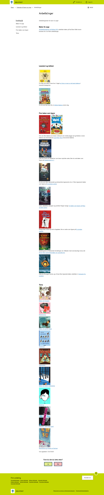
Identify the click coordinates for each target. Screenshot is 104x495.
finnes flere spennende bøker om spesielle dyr (52, 253)
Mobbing (41, 405)
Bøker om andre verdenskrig (47, 386)
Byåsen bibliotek (33, 480)
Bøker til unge (20, 23)
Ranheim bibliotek (33, 482)
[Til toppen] (96, 473)
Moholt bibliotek (24, 482)
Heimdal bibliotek (42, 480)
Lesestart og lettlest (21, 27)
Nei (58, 464)
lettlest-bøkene (58, 105)
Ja (48, 464)
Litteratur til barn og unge (24, 7)
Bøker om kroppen (44, 301)
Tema (17, 33)
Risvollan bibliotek (44, 482)
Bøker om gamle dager (45, 329)
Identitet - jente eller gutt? (46, 426)
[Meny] (90, 7)
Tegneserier (42, 365)
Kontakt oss (87, 477)
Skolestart (42, 347)
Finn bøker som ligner (22, 30)
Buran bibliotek (24, 480)
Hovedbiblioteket (15, 480)
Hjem (12, 7)
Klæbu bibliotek (15, 482)
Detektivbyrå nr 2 (49, 160)
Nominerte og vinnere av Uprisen (48, 448)
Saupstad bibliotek (15, 483)
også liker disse (58, 138)
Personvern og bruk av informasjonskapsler (64, 491)
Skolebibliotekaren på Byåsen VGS (48, 29)
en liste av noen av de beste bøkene (70, 83)
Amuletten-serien (52, 184)
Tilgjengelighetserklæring (82, 491)
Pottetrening (42, 315)
